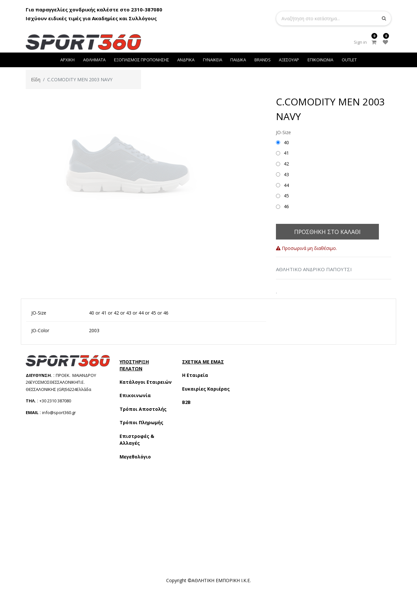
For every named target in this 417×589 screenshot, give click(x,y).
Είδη (35, 79)
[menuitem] (67, 60)
